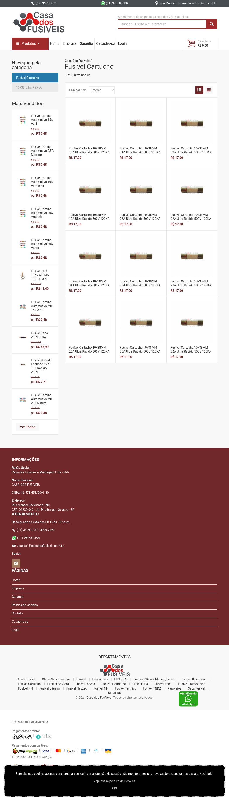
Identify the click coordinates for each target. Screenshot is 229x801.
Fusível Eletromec (114, 684)
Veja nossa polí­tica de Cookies (114, 781)
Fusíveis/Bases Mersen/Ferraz (154, 679)
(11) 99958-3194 (114, 3)
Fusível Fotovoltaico (191, 684)
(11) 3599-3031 (44, 3)
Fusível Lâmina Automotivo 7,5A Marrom (42, 150)
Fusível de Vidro (58, 684)
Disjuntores (100, 679)
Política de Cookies (25, 605)
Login (122, 44)
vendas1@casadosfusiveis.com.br (38, 545)
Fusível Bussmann (194, 679)
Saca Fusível (196, 688)
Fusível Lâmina (49, 688)
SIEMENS (114, 693)
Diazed (81, 679)
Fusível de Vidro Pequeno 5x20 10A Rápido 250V (42, 366)
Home (54, 44)
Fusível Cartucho (27, 78)
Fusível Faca (163, 684)
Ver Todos (28, 427)
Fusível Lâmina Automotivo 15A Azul (42, 119)
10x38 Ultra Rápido (29, 87)
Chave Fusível (26, 679)
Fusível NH (101, 688)
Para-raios (174, 688)
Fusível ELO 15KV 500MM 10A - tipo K (40, 275)
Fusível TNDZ (152, 688)
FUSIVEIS (120, 679)
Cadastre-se (105, 44)
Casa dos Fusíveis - (100, 697)
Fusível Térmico (125, 688)
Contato (17, 613)
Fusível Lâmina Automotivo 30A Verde (42, 244)
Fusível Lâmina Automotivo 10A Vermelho (42, 182)
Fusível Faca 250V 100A (39, 335)
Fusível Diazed (85, 684)
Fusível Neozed (76, 688)
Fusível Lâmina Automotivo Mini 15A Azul (42, 306)
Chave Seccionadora (56, 679)
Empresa (69, 44)
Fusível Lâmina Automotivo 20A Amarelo (42, 213)
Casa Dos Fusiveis (77, 61)
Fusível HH (25, 688)
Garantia (86, 44)
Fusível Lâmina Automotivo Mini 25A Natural (42, 399)
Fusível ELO (140, 684)
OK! (114, 788)
